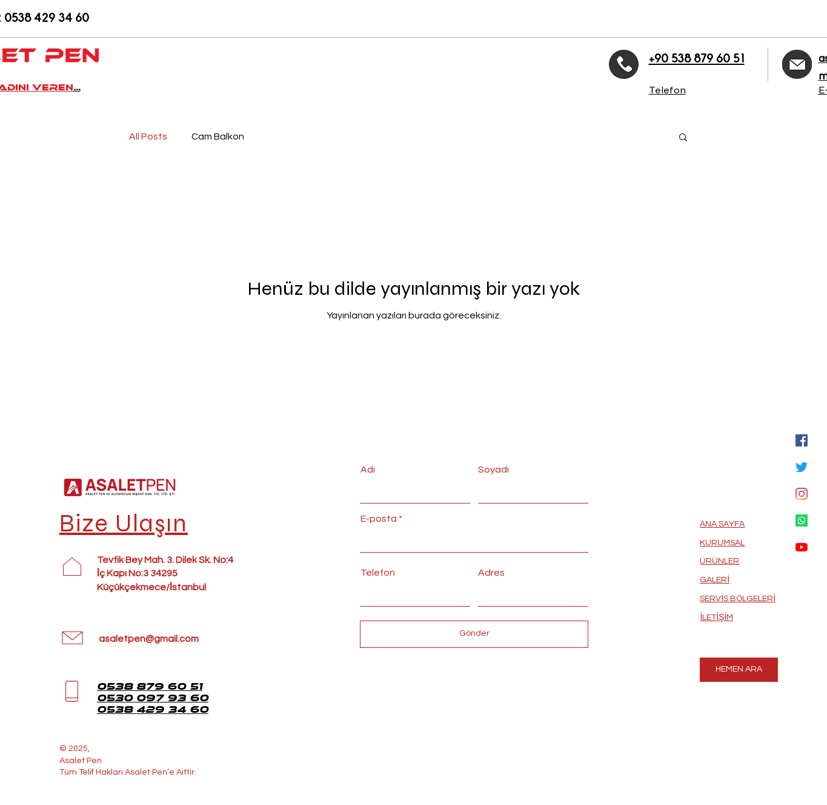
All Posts (148, 136)
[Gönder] (474, 634)
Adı (367, 469)
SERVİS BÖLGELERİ (738, 598)
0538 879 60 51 (149, 686)
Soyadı (493, 469)
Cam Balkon (217, 136)
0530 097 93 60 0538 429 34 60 (152, 703)
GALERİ (714, 580)
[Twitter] (801, 467)
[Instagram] (801, 494)
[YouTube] (801, 547)
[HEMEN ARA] (739, 670)
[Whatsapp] (801, 520)
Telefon (377, 573)
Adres (491, 573)
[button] (683, 138)
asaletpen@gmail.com (149, 639)
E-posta (378, 519)
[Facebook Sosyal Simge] (801, 440)
